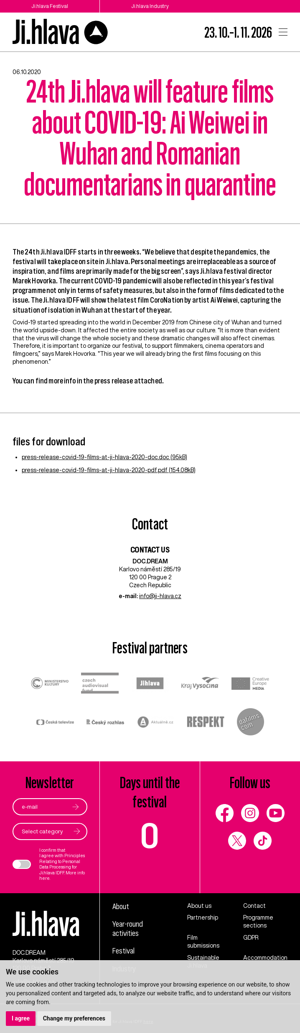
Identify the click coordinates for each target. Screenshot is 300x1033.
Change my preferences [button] (74, 1018)
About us (199, 906)
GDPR (251, 937)
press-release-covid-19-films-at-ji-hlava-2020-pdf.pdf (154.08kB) (109, 470)
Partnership (202, 917)
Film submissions (203, 941)
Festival (123, 951)
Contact (254, 906)
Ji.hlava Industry (150, 6)
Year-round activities (127, 928)
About (120, 906)
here (44, 878)
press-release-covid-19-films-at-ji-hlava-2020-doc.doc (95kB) (104, 457)
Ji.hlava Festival (49, 6)
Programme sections (258, 921)
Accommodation (265, 958)
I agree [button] (21, 1018)
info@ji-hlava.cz (160, 596)
